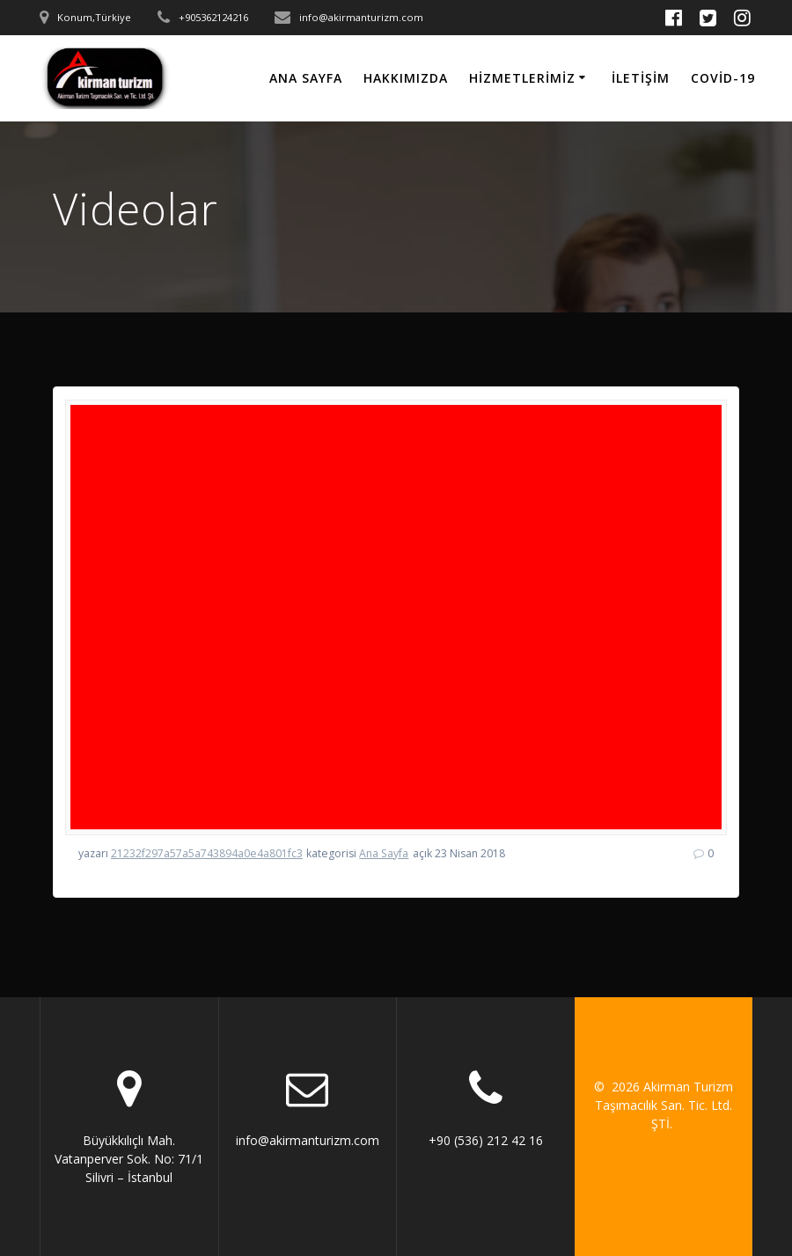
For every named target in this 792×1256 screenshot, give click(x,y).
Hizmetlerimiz (522, 78)
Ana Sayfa (305, 78)
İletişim (641, 78)
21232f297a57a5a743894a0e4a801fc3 (207, 853)
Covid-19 (723, 78)
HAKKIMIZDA (405, 78)
